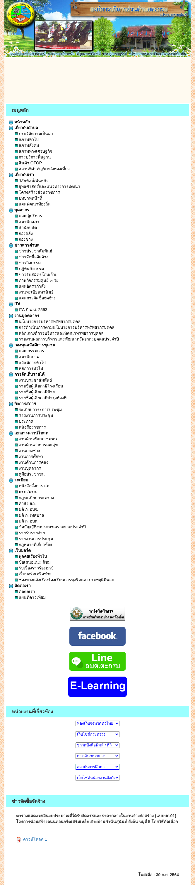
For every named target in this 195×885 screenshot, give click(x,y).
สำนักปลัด (26, 227)
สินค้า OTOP (28, 163)
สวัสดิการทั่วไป (30, 362)
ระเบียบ (18, 480)
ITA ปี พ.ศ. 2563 (31, 309)
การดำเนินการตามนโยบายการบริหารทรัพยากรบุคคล (64, 327)
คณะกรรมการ (29, 350)
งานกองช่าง (27, 450)
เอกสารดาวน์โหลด (28, 433)
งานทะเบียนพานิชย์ (34, 292)
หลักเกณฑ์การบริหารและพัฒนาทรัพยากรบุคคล (59, 333)
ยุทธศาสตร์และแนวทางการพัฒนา (47, 186)
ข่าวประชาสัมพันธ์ (33, 251)
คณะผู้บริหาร (28, 215)
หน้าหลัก (19, 121)
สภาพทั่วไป (27, 139)
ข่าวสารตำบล (24, 245)
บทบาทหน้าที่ (28, 198)
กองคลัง (24, 233)
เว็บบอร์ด (20, 550)
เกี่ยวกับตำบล (23, 127)
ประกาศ (24, 421)
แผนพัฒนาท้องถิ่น (33, 204)
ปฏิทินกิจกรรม (29, 268)
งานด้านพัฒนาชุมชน (36, 438)
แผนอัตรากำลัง (30, 286)
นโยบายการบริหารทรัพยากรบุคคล (48, 321)
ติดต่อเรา (20, 585)
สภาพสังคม (27, 145)
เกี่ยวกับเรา (21, 174)
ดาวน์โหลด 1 (31, 839)
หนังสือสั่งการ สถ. (32, 485)
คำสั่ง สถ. (25, 503)
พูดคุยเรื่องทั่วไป (31, 556)
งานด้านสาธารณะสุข (36, 444)
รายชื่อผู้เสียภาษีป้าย (35, 392)
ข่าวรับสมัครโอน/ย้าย (36, 274)
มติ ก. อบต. (26, 521)
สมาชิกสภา (27, 221)
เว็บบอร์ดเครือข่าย (33, 574)
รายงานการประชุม (34, 415)
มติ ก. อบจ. (26, 509)
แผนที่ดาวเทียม (30, 597)
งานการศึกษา (29, 456)
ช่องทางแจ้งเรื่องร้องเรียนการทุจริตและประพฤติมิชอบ (64, 579)
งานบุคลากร (28, 468)
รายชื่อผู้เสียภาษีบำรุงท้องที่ (40, 397)
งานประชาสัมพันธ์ (33, 380)
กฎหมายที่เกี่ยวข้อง (33, 544)
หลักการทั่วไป (29, 368)
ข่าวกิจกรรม (28, 262)
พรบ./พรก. (26, 491)
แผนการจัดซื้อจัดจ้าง (35, 298)
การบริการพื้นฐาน (33, 157)
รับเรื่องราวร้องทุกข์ (34, 568)
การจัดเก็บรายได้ (27, 374)
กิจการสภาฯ (22, 403)
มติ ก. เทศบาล (29, 515)
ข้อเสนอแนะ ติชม (33, 562)
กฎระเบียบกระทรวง (34, 497)
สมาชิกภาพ (27, 356)
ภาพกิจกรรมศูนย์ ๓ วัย (37, 280)
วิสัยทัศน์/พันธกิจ (31, 180)
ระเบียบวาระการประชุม (38, 409)
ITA (14, 303)
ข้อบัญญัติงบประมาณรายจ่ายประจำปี (50, 527)
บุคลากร (19, 210)
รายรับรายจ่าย (30, 532)
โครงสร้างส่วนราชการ (37, 192)
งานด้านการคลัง (31, 462)
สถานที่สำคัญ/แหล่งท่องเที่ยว (42, 168)
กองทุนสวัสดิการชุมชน (32, 345)
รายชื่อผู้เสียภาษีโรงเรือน (39, 386)
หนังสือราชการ (30, 427)
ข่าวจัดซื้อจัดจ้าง (31, 256)
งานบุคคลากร (24, 315)
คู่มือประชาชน (30, 474)
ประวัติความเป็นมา (34, 133)
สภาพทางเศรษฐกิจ (33, 151)
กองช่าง (24, 239)
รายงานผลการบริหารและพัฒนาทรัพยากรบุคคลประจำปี (67, 339)
